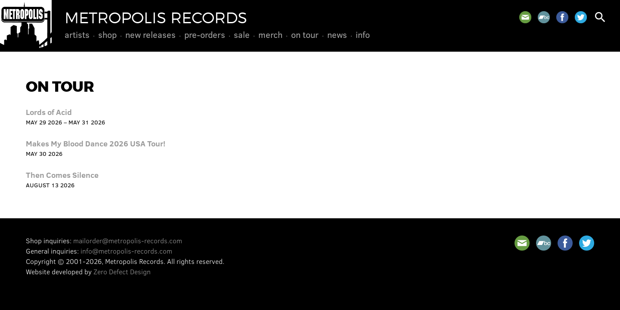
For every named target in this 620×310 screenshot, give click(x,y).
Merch (270, 34)
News (337, 34)
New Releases (150, 34)
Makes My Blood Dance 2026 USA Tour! (95, 143)
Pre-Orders (204, 34)
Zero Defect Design (122, 271)
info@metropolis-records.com (126, 250)
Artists (77, 34)
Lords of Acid (49, 112)
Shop (107, 34)
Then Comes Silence (62, 175)
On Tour (305, 34)
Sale (242, 34)
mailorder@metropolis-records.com (127, 240)
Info (363, 34)
